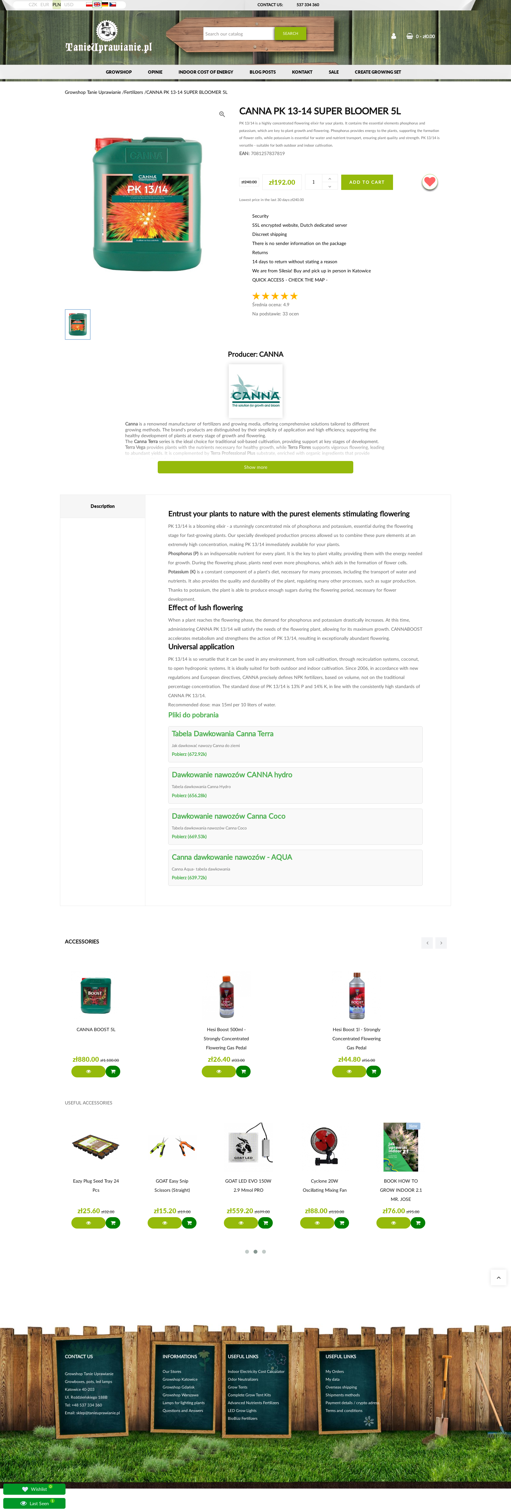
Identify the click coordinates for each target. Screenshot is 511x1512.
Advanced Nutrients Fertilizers (253, 1402)
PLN (56, 4)
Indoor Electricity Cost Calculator (256, 1371)
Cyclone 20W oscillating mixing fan (325, 1185)
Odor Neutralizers (243, 1379)
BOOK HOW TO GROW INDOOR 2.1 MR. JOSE (401, 1190)
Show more (255, 467)
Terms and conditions (344, 1410)
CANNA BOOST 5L (96, 1029)
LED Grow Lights (242, 1410)
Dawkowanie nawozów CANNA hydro (232, 774)
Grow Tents (237, 1387)
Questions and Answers (183, 1410)
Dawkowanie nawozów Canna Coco (228, 816)
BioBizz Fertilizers (242, 1418)
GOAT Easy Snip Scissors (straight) (172, 1185)
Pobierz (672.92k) (189, 754)
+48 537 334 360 (87, 1405)
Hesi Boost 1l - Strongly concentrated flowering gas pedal (356, 1038)
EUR (44, 4)
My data (333, 1379)
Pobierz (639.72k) (189, 877)
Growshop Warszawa (180, 1394)
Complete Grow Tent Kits (249, 1394)
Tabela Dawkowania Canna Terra (222, 733)
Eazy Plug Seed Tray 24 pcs (96, 1185)
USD (69, 4)
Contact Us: (270, 4)
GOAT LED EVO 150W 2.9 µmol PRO (248, 1185)
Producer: (255, 354)
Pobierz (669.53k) (189, 836)
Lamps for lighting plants (184, 1402)
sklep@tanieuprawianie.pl (98, 1412)
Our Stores (172, 1371)
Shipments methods (343, 1394)
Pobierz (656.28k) (189, 795)
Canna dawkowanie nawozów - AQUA (232, 857)
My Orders (335, 1371)
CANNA (270, 354)
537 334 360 (308, 4)
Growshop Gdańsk (179, 1387)
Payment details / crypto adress (352, 1402)
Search (290, 33)
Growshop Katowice (180, 1379)
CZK (33, 4)
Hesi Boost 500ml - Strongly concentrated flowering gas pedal (226, 1038)
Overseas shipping (341, 1387)
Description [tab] (103, 506)
